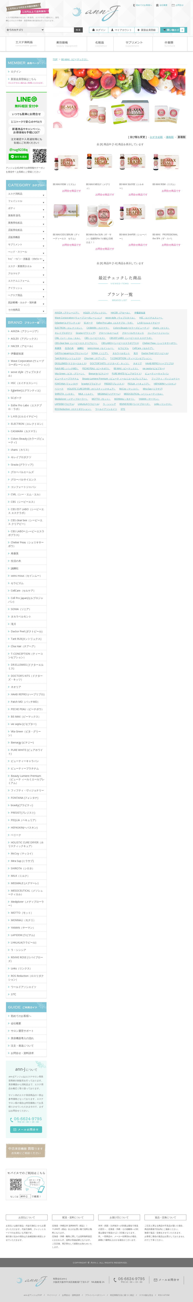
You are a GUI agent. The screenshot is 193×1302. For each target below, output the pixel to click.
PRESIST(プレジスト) (114, 383)
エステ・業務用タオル (20, 266)
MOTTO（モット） (101, 398)
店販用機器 (14, 237)
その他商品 (14, 309)
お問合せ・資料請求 (22, 1053)
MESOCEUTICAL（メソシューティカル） (144, 393)
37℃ (123, 409)
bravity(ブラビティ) (91, 383)
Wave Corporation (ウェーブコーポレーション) (78, 317)
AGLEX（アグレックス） (95, 312)
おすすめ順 (156, 137)
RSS (160, 1295)
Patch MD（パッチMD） (67, 368)
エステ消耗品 (15, 193)
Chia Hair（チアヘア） (95, 358)
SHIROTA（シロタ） (65, 393)
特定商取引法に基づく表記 (122, 1295)
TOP (55, 59)
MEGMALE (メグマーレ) (109, 393)
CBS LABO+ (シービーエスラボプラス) (120, 343)
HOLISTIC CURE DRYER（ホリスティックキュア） (91, 388)
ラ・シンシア (109, 404)
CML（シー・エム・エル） (68, 338)
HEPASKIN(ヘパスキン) (165, 383)
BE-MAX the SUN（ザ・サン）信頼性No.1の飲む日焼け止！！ (99, 238)
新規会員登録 (148, 30)
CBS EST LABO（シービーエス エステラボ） (131, 338)
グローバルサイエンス (133, 332)
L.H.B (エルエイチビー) (148, 322)
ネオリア (137, 363)
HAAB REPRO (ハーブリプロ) (159, 363)
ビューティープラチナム (67, 378)
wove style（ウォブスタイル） (120, 317)
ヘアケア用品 (15, 295)
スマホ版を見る (146, 1295)
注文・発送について (22, 1045)
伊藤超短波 (139, 312)
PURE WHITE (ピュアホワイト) (126, 373)
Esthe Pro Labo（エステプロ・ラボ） (115, 322)
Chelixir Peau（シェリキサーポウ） (159, 343)
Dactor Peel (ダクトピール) (154, 353)
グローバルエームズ (108, 332)
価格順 (170, 137)
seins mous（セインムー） (100, 348)
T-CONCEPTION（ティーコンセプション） (131, 358)
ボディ (11, 208)
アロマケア (14, 273)
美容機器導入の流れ (22, 1038)
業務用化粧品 (15, 222)
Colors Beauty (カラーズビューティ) (131, 327)
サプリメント (15, 244)
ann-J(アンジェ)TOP (33, 1295)
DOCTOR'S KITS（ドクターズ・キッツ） (110, 363)
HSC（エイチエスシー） (151, 317)
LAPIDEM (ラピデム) (64, 404)
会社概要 (161, 5)
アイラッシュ (15, 288)
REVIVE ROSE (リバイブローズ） (135, 404)
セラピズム (123, 348)
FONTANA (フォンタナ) (66, 383)
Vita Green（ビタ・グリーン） (70, 373)
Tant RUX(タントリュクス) (68, 358)
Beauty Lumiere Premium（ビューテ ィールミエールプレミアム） (115, 378)
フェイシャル (15, 200)
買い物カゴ (175, 30)
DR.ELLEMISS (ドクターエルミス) (70, 363)
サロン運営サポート (22, 1030)
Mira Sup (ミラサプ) (152, 388)
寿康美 (58, 348)
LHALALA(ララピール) (88, 404)
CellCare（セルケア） (143, 348)
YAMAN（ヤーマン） (149, 398)
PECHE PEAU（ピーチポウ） (96, 368)
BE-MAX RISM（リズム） (65, 184)
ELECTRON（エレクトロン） (69, 327)
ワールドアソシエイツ (106, 409)
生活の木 (69, 348)
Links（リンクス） (163, 404)
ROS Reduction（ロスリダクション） (73, 409)
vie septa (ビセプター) (154, 368)
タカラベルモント (121, 353)
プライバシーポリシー (95, 1295)
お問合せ (178, 5)
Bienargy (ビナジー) (98, 373)
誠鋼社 (80, 348)
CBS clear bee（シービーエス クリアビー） (76, 343)
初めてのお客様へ (142, 5)
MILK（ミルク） (86, 393)
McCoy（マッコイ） (129, 388)
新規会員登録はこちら (23, 79)
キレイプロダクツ (63, 332)
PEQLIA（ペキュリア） (139, 383)
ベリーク (59, 388)
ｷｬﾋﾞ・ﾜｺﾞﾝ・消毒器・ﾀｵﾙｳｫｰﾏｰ (25, 259)
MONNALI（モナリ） (124, 398)
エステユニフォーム (18, 280)
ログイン (100, 30)
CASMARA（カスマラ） (98, 327)
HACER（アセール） (121, 312)
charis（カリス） (161, 327)
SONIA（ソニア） (100, 353)
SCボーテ (88, 322)
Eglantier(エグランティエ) (67, 322)
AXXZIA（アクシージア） (67, 312)
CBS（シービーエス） (95, 338)
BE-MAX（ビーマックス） (75, 59)
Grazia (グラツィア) (85, 332)
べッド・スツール (17, 251)
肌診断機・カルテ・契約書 (22, 302)
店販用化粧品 (15, 230)
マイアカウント (123, 30)
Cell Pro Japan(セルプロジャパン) (71, 353)
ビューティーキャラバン (157, 373)
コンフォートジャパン (158, 332)
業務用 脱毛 (14, 215)
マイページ (52, 1295)
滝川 (136, 353)
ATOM (166, 1295)
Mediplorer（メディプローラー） (71, 398)
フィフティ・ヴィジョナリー (165, 378)
